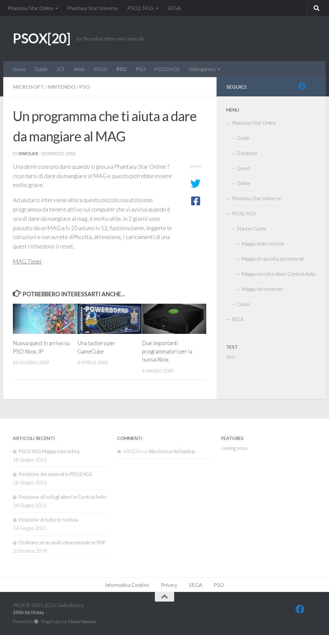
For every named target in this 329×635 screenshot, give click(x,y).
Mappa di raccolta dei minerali (273, 259)
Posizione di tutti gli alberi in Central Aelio (62, 497)
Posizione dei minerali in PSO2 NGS (55, 474)
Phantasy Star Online (30, 8)
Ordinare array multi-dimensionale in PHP (62, 542)
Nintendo (62, 87)
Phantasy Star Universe (92, 8)
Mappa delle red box (263, 243)
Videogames (202, 69)
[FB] (302, 86)
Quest (243, 168)
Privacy (169, 585)
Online (244, 183)
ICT (61, 69)
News (19, 69)
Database (247, 153)
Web (79, 69)
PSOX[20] (41, 38)
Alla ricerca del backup (171, 451)
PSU (140, 69)
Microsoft (28, 87)
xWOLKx (28, 153)
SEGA (174, 8)
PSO (121, 69)
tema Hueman (83, 621)
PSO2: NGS (140, 8)
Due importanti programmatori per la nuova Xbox (167, 351)
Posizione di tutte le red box (48, 520)
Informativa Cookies (127, 585)
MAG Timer (27, 261)
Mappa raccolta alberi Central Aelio (279, 274)
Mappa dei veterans (262, 289)
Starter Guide (251, 228)
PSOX (100, 69)
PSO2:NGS (167, 69)
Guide (41, 69)
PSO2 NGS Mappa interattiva (49, 451)
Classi (243, 304)
